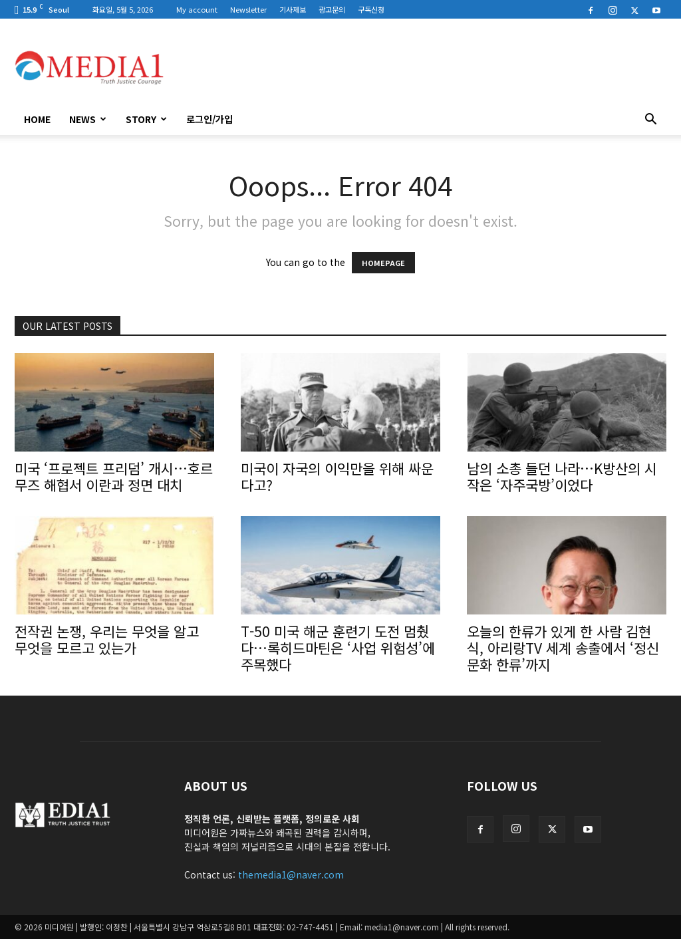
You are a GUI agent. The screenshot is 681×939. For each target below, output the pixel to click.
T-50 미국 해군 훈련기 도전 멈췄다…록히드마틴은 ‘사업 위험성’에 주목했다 (338, 647)
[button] (650, 120)
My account (196, 9)
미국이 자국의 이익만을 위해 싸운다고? (337, 476)
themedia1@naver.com (291, 874)
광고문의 (332, 9)
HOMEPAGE (383, 262)
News (87, 119)
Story (146, 119)
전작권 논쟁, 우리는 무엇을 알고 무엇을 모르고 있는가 (107, 639)
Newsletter (248, 9)
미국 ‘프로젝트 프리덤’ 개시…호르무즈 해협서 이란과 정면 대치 (114, 476)
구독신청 (371, 9)
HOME (37, 119)
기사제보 (292, 9)
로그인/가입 (209, 119)
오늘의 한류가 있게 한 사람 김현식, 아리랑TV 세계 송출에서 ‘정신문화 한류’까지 (563, 647)
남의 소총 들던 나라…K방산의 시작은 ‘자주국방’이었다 (562, 476)
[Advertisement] (424, 67)
